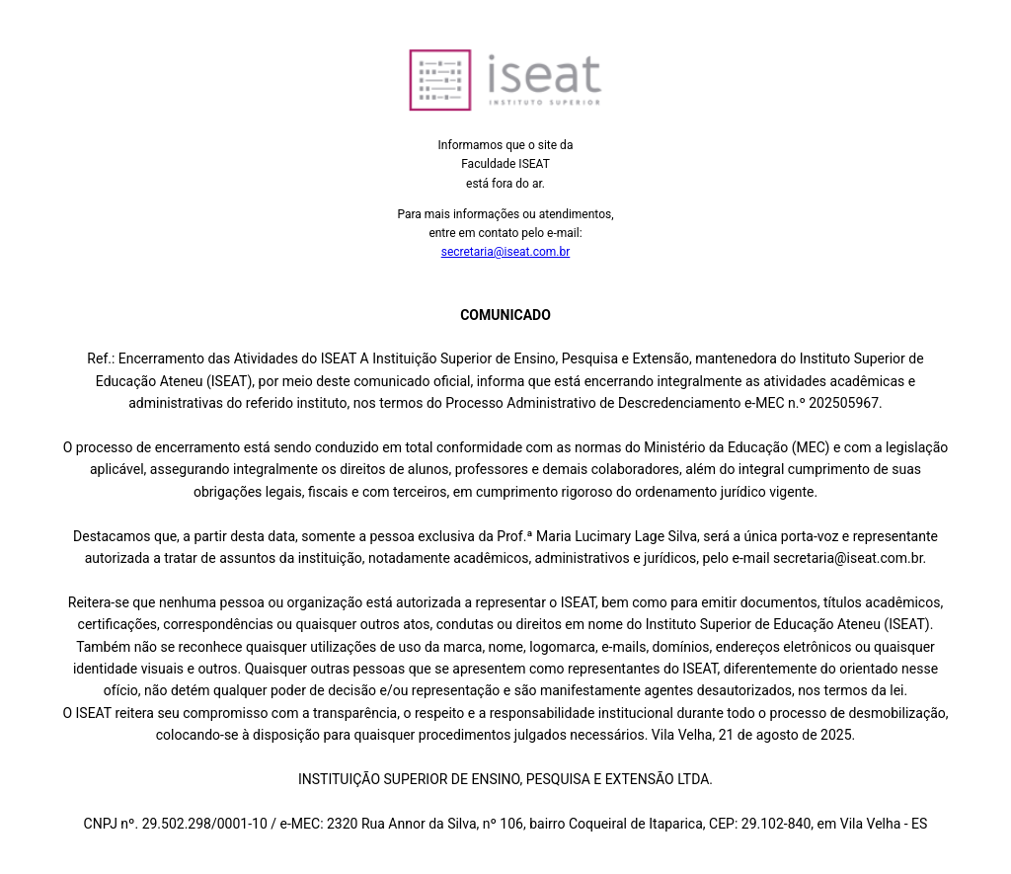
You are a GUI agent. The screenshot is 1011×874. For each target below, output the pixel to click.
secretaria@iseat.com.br (506, 252)
